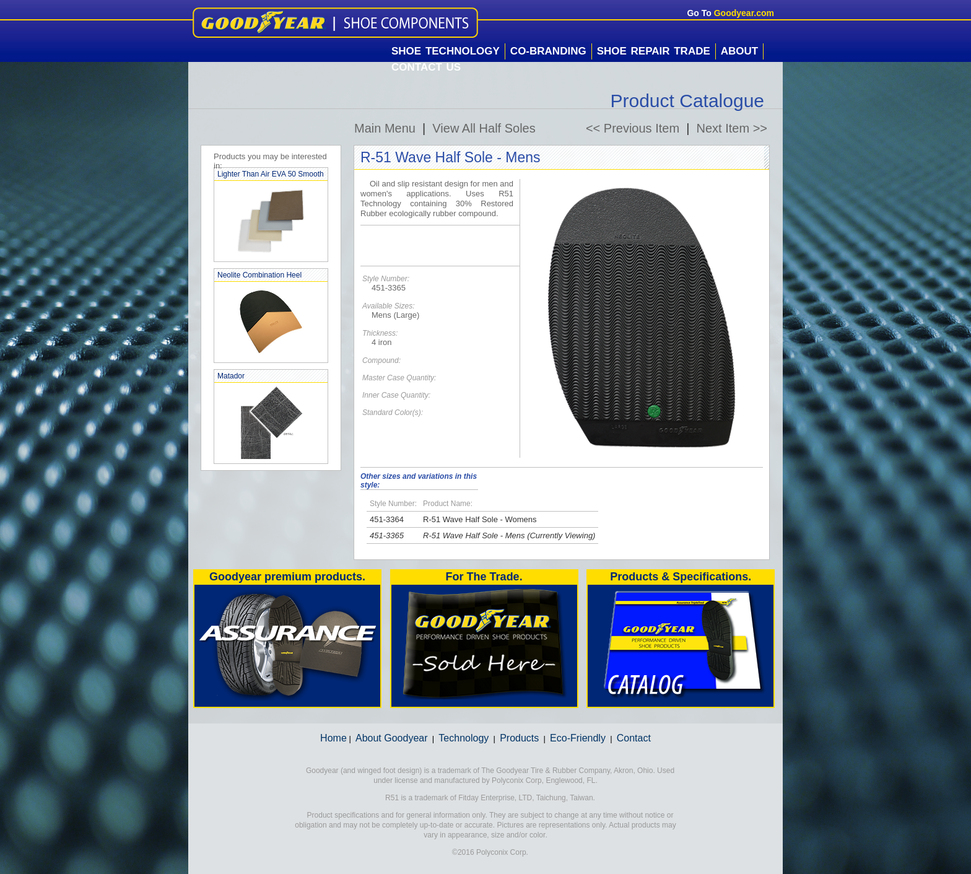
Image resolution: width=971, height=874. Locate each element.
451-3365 (387, 535)
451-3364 (387, 519)
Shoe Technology (445, 51)
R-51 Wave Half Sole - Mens (474, 535)
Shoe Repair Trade (653, 51)
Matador (231, 376)
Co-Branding (548, 51)
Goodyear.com (744, 13)
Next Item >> (732, 128)
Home (333, 738)
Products (519, 738)
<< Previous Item (632, 128)
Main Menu (385, 128)
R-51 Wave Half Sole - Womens (480, 519)
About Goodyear (391, 738)
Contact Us (426, 67)
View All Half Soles (483, 128)
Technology (463, 738)
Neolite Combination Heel (259, 275)
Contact (634, 738)
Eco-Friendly (578, 738)
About (739, 51)
